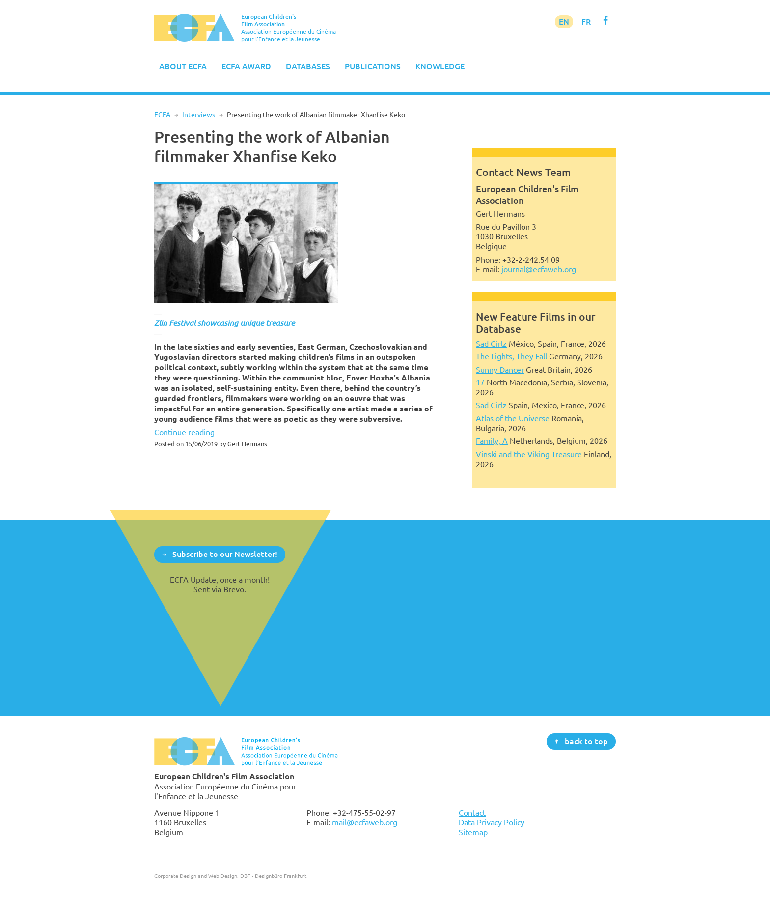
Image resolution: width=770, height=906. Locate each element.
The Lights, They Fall (511, 356)
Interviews (198, 114)
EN (564, 22)
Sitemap (473, 832)
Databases (308, 66)
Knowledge (440, 66)
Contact (472, 812)
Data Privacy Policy (491, 822)
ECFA (162, 114)
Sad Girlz (491, 343)
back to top (586, 741)
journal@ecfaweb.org (538, 269)
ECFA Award (246, 66)
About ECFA (183, 66)
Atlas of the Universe (513, 418)
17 (480, 382)
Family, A (492, 441)
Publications (373, 66)
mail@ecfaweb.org (364, 822)
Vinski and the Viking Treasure (529, 454)
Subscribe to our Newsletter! (224, 554)
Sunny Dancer (500, 369)
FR (586, 22)
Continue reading (184, 432)
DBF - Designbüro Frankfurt (273, 876)
